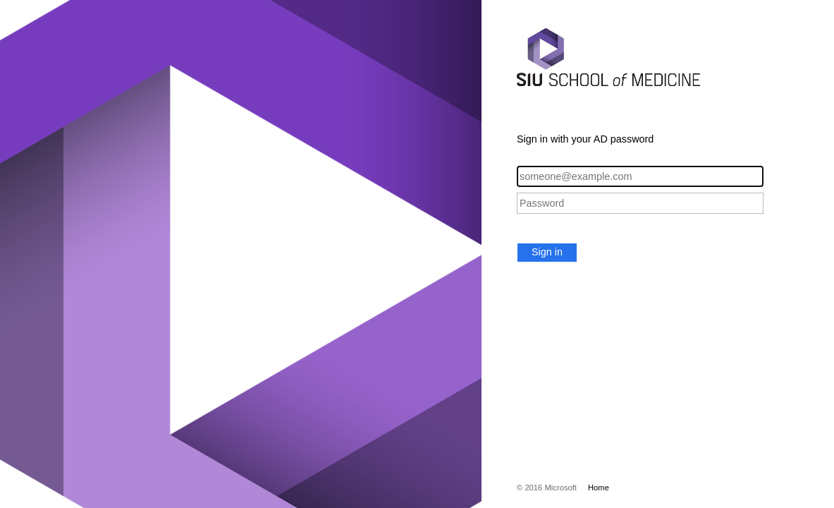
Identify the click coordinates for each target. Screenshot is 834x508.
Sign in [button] (547, 252)
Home (598, 487)
